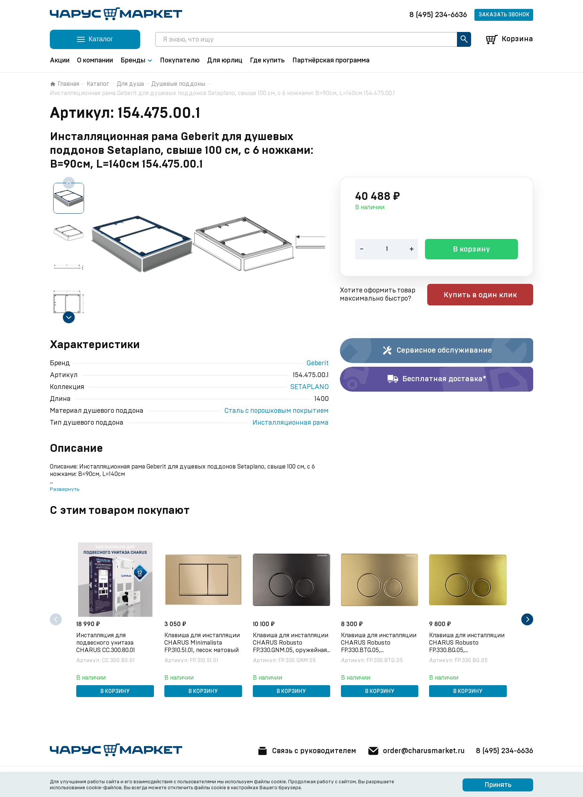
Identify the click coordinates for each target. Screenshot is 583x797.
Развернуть (64, 489)
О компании (95, 60)
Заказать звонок (504, 14)
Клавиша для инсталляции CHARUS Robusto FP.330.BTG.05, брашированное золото (379, 643)
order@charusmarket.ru (414, 751)
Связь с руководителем (301, 751)
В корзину (471, 250)
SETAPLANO (309, 387)
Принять (498, 785)
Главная (64, 84)
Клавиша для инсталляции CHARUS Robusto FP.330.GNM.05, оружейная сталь (291, 643)
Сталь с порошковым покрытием (276, 411)
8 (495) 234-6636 (438, 15)
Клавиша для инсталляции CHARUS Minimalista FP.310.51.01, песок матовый (203, 642)
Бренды (136, 60)
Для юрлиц (224, 60)
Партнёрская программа (331, 60)
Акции (60, 60)
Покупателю (180, 60)
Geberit (317, 363)
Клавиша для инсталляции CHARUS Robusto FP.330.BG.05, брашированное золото (467, 643)
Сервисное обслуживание (436, 350)
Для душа (130, 84)
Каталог (98, 84)
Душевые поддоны (178, 84)
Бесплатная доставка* (436, 379)
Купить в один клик (485, 295)
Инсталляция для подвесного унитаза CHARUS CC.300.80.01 (106, 642)
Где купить (267, 60)
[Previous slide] (69, 183)
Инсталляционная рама (290, 422)
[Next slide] (69, 317)
